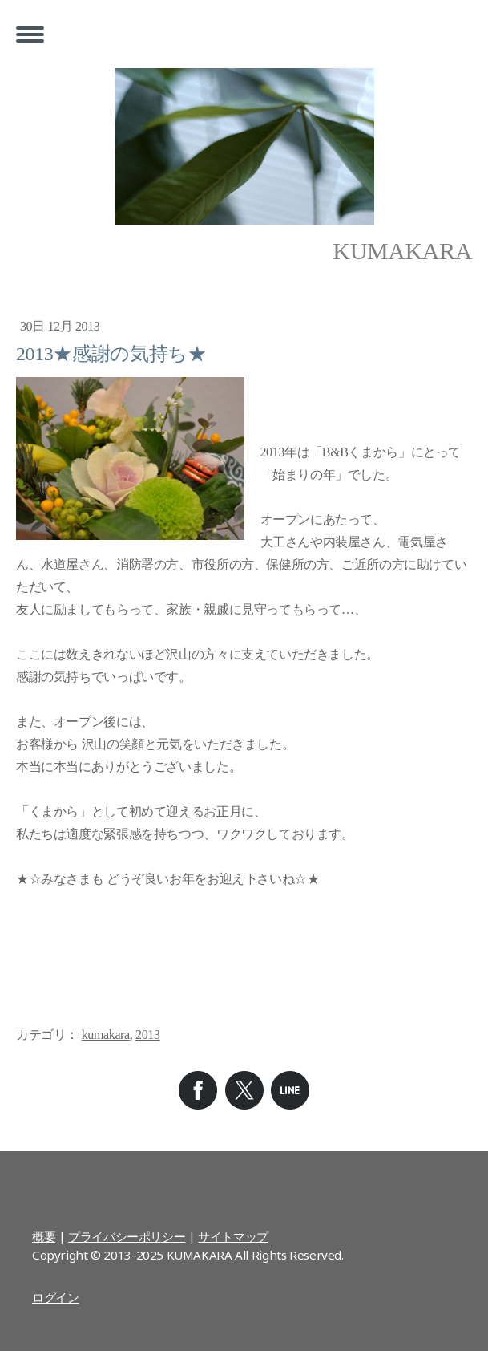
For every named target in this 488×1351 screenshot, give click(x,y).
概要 (43, 1236)
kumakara (106, 1034)
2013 (147, 1034)
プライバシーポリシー (126, 1236)
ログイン (55, 1297)
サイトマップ (233, 1236)
